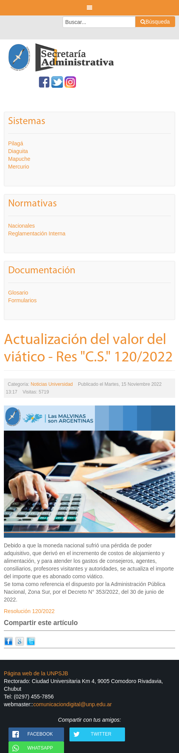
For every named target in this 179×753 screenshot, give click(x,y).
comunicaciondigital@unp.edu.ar (72, 704)
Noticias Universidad (51, 384)
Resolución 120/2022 (29, 611)
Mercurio (18, 167)
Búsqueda (155, 22)
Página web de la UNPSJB (36, 673)
